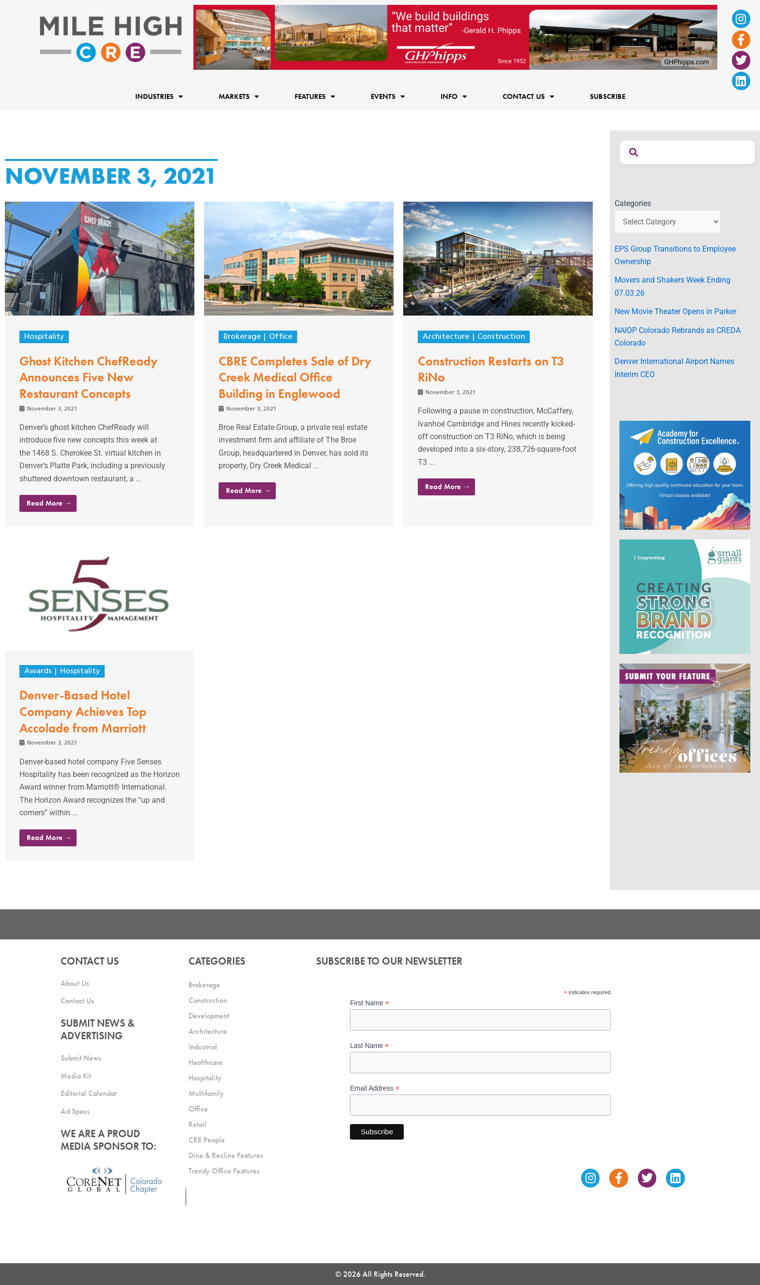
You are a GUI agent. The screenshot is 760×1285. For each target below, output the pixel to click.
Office (280, 337)
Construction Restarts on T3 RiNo (491, 369)
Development (209, 1016)
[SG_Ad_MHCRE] (684, 596)
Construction (501, 337)
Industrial (203, 1047)
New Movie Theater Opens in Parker (675, 311)
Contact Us (528, 96)
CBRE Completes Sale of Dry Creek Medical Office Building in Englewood (295, 377)
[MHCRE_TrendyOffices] (684, 717)
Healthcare (205, 1062)
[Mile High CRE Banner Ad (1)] (455, 36)
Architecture (446, 337)
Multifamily (206, 1093)
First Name (369, 1003)
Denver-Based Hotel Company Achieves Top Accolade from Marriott (82, 711)
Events (388, 96)
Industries (159, 96)
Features (315, 96)
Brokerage (242, 337)
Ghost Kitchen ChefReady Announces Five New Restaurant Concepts (88, 377)
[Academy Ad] (684, 474)
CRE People (207, 1140)
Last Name (369, 1045)
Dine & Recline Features (226, 1155)
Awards (38, 671)
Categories (633, 203)
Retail (197, 1124)
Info (454, 96)
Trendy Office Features (224, 1171)
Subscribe (607, 96)
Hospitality (44, 337)
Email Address (374, 1088)
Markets (239, 96)
